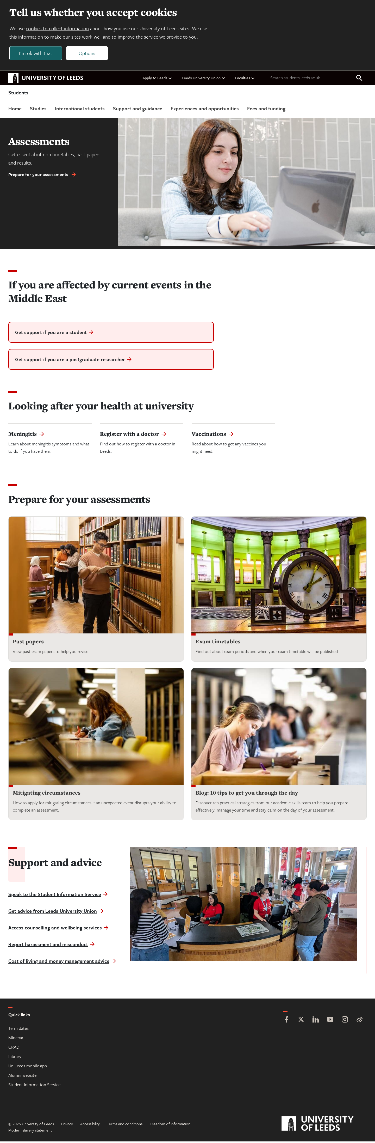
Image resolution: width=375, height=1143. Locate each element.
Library (14, 1058)
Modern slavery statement (30, 1131)
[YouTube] (330, 1021)
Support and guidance (137, 109)
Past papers (28, 642)
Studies (38, 109)
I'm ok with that (36, 53)
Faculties (245, 79)
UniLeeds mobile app (27, 1067)
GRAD (13, 1048)
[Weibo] (359, 1021)
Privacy (67, 1125)
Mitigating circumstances (46, 794)
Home (15, 109)
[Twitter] (301, 1021)
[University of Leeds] (324, 1125)
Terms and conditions (124, 1125)
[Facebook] (286, 1021)
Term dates (18, 1029)
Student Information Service (34, 1086)
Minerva (15, 1039)
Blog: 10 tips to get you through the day (247, 794)
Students (18, 94)
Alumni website (22, 1076)
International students (80, 109)
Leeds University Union (204, 79)
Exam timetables (218, 642)
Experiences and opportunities (205, 109)
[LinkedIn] (315, 1021)
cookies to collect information (58, 29)
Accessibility (90, 1125)
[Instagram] (345, 1021)
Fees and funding (266, 109)
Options (88, 53)
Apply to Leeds (157, 79)
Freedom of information (170, 1125)
